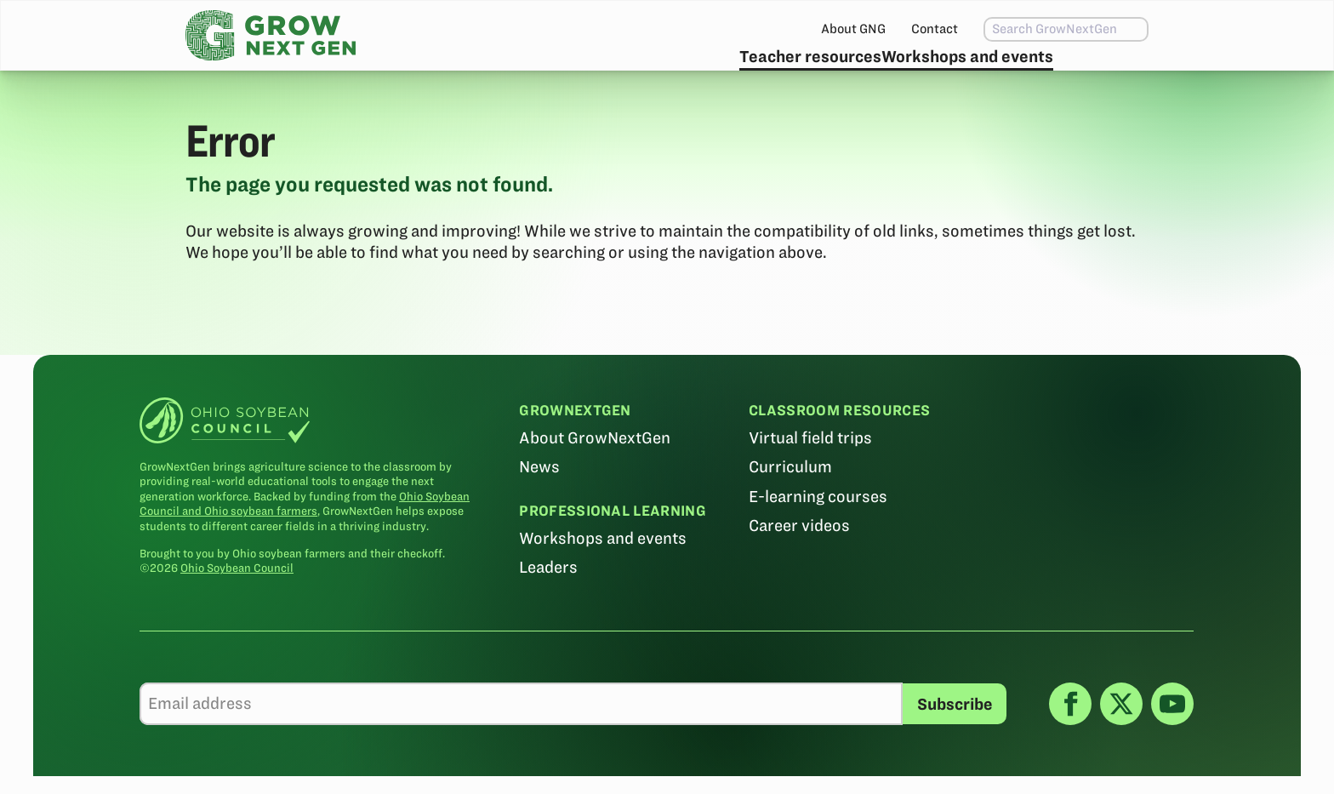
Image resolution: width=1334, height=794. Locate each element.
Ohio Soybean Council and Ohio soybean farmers (305, 544)
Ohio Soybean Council (237, 609)
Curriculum (791, 508)
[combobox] (1030, 29)
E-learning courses (819, 537)
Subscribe (1093, 73)
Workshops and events (928, 73)
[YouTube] (1172, 744)
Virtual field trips (811, 479)
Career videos (800, 565)
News (540, 508)
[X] (1121, 744)
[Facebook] (1070, 744)
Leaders (549, 608)
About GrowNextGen (595, 479)
